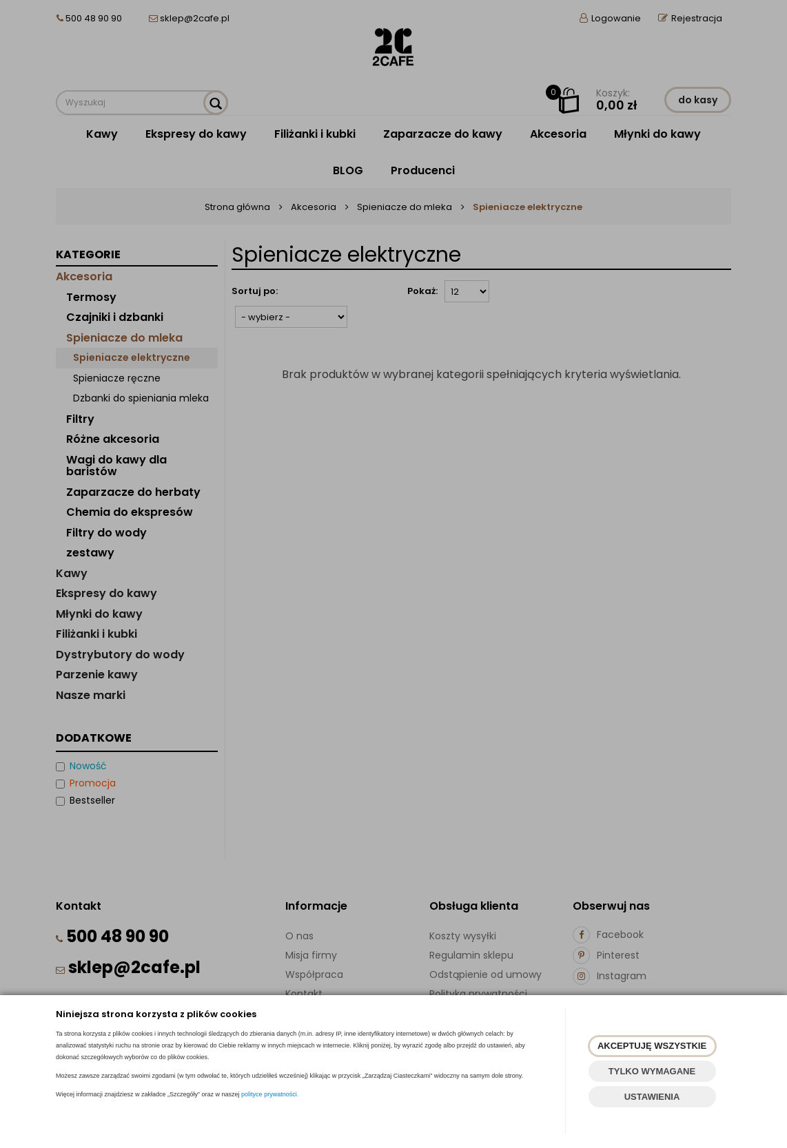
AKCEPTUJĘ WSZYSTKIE (651, 1046)
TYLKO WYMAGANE (652, 1071)
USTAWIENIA (652, 1097)
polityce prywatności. (269, 1094)
